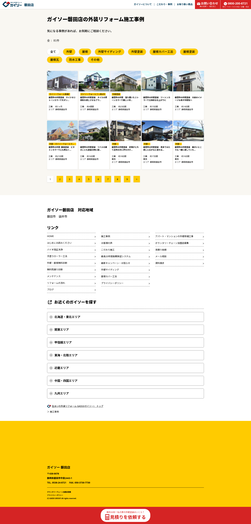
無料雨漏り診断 (55, 269)
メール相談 (160, 256)
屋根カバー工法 (163, 52)
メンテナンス (54, 276)
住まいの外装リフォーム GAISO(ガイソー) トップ (77, 406)
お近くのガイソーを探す (72, 302)
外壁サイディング (109, 52)
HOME (50, 236)
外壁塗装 (137, 52)
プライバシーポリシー (112, 283)
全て (53, 52)
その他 (95, 60)
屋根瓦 (54, 60)
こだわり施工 (108, 249)
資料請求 (159, 263)
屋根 (85, 52)
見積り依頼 (160, 249)
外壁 (69, 52)
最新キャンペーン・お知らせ (115, 263)
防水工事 (75, 60)
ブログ (50, 289)
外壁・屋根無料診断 (57, 262)
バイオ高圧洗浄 (55, 249)
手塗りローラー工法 (57, 256)
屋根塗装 (189, 52)
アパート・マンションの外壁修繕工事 (174, 236)
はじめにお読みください (59, 242)
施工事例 (105, 236)
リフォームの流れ (56, 282)
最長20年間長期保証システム (116, 256)
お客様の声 (106, 243)
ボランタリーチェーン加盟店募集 (172, 243)
